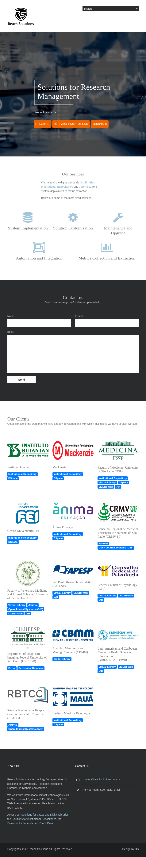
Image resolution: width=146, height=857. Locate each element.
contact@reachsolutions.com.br (101, 779)
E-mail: (79, 316)
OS (137, 849)
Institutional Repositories (57, 186)
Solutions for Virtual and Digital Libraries (45, 814)
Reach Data (46, 823)
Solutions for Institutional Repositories (34, 818)
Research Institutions (71, 123)
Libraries (42, 123)
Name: (11, 316)
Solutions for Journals (20, 823)
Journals (100, 123)
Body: (10, 331)
